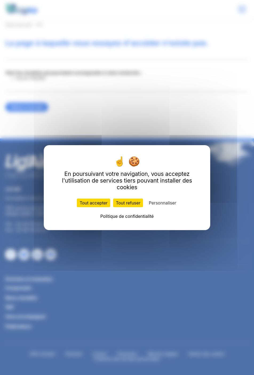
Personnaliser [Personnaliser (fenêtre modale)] (162, 203)
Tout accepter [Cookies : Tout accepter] (94, 203)
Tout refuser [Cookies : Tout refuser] (128, 203)
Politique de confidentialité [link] (127, 216)
